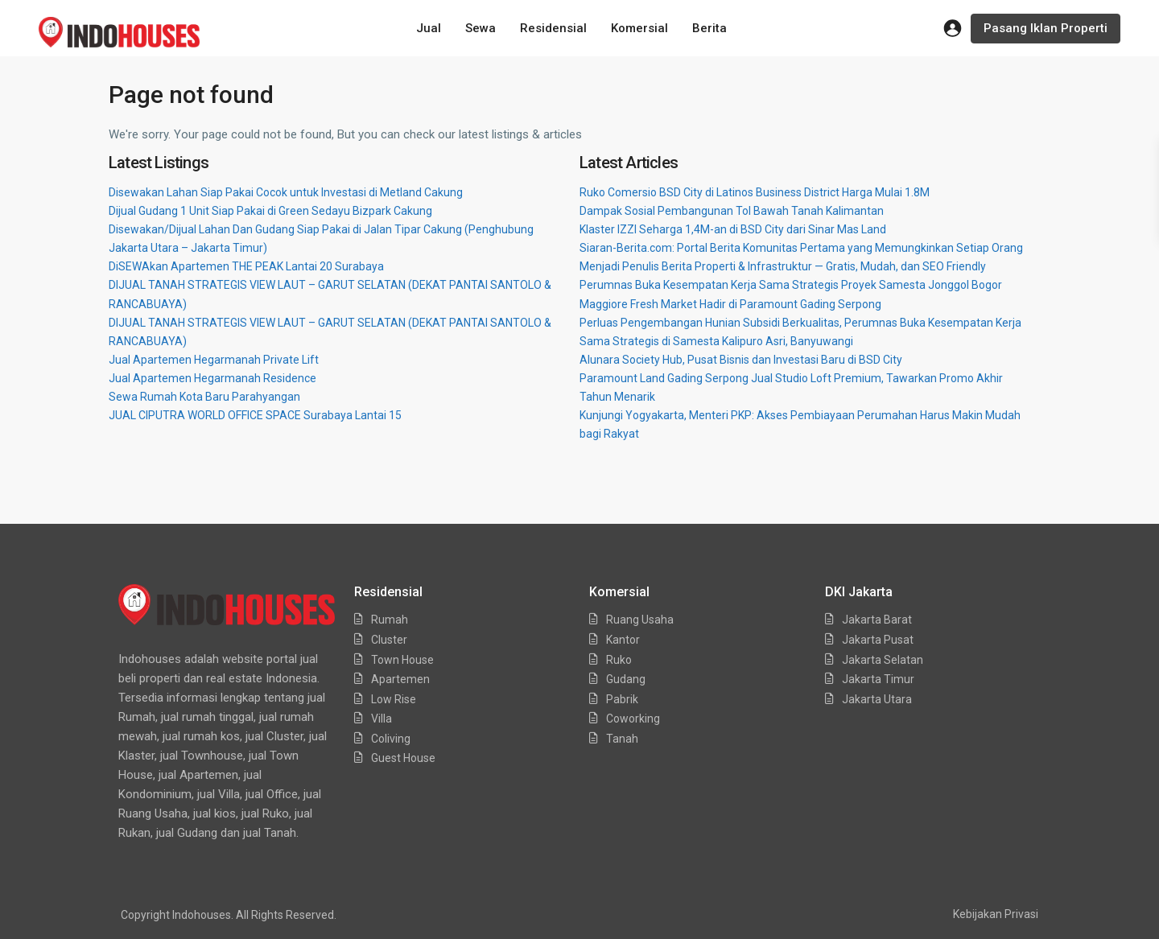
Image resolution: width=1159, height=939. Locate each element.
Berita (709, 28)
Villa (381, 718)
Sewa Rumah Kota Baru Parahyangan (204, 396)
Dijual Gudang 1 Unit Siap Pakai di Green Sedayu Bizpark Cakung (270, 210)
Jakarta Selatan (882, 659)
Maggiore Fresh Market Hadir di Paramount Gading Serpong (730, 304)
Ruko (619, 659)
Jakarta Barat (877, 619)
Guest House (403, 758)
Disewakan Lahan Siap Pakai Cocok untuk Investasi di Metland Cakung (286, 192)
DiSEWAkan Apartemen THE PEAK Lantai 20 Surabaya (246, 266)
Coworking (633, 718)
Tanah (622, 738)
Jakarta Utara (877, 699)
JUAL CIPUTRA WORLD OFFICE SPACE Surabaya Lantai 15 (255, 415)
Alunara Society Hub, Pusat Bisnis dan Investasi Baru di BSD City (741, 359)
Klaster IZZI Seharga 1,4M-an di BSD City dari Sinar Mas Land (733, 229)
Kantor (623, 639)
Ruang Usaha (640, 619)
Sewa (480, 28)
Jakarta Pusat (878, 639)
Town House (402, 659)
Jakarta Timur (878, 679)
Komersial (639, 28)
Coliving (390, 738)
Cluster (389, 639)
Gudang (625, 679)
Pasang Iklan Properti (1045, 28)
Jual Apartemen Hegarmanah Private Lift (214, 359)
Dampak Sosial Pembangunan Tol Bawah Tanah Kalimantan (732, 210)
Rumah (389, 619)
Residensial (553, 28)
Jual (428, 28)
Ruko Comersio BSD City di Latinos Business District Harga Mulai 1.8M (755, 192)
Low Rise (393, 699)
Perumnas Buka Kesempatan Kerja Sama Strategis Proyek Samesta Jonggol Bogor (791, 284)
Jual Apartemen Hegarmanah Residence (212, 378)
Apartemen (400, 679)
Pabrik (622, 699)
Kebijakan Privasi (995, 914)
